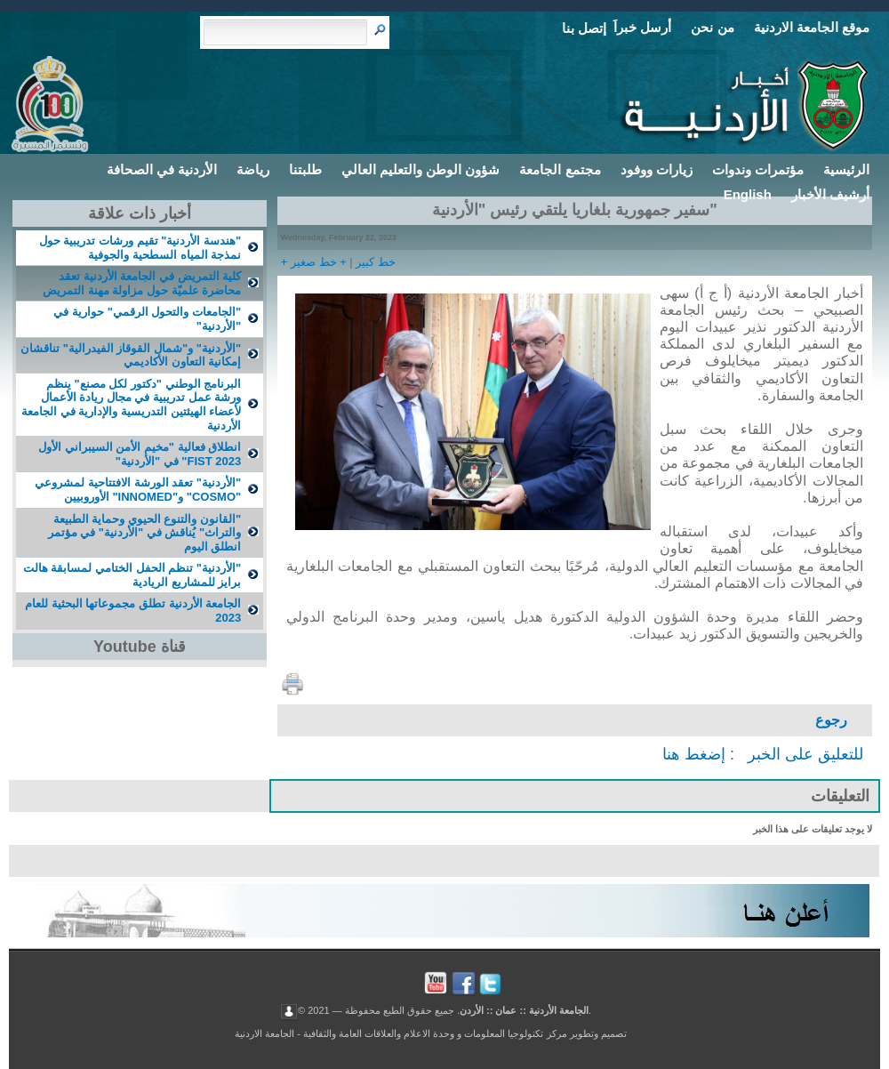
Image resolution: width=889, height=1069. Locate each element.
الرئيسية (846, 169)
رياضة (252, 169)
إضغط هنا (693, 754)
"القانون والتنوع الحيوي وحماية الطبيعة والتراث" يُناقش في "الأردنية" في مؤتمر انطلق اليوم (145, 532)
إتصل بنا (584, 28)
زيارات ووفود (657, 169)
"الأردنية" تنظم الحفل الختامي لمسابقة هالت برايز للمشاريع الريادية (132, 575)
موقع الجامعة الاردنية (811, 27)
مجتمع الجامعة (559, 169)
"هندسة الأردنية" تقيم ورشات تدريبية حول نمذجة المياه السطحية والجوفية (140, 247)
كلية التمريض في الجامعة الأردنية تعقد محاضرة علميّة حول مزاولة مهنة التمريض (142, 283)
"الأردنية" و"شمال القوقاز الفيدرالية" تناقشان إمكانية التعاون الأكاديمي (130, 355)
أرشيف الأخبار (830, 194)
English (748, 194)
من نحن (712, 27)
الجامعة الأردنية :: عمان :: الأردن (524, 1009)
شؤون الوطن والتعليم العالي (421, 169)
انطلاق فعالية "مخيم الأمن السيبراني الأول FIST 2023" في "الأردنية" (139, 454)
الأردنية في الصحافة (162, 169)
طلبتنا (305, 169)
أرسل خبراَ (642, 27)
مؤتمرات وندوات (758, 169)
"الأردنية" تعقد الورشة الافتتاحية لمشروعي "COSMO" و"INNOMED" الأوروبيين (138, 489)
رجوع (831, 719)
